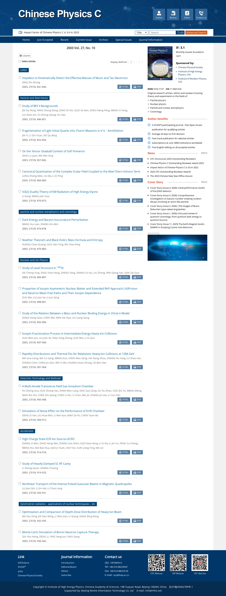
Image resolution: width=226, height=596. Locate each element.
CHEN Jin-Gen (46, 362)
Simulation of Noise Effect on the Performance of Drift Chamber (63, 411)
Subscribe (66, 575)
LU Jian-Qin (28, 488)
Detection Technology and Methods (40, 378)
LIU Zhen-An (29, 114)
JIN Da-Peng (29, 110)
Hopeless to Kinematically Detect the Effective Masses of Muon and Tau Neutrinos (75, 78)
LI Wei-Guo (60, 415)
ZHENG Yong (68, 272)
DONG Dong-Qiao (32, 317)
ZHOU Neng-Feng (100, 110)
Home (26, 39)
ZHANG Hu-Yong (116, 358)
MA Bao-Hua (42, 447)
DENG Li (44, 536)
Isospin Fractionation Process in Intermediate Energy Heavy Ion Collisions (69, 333)
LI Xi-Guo (90, 338)
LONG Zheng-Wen (32, 175)
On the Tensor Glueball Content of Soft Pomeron (53, 151)
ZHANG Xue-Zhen (69, 443)
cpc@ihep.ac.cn (121, 575)
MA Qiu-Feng (29, 516)
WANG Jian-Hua (40, 196)
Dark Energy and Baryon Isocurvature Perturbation (55, 220)
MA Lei (99, 447)
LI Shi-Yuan (35, 135)
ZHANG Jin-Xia (99, 395)
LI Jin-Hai (41, 488)
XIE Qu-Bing (50, 135)
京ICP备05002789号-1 (181, 586)
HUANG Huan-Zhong (80, 362)
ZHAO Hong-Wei (49, 443)
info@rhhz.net (153, 590)
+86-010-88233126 (119, 570)
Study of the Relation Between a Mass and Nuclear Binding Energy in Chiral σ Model (75, 313)
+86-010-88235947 (118, 566)
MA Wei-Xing (46, 155)
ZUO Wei (27, 297)
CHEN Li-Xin (64, 395)
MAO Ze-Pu (73, 415)
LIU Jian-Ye (39, 297)
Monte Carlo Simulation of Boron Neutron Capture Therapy (60, 532)
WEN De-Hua (63, 317)
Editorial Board (68, 566)
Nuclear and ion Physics (34, 260)
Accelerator (26, 431)
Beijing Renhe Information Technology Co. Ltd (107, 590)
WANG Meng (134, 390)
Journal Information (150, 39)
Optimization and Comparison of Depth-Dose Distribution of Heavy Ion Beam (72, 512)
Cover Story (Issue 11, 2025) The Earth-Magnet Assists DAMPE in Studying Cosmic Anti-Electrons (177, 225)
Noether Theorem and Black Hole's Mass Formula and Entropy (62, 240)
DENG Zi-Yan (29, 415)
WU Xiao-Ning (72, 244)
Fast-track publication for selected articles (173, 138)
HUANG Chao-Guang (34, 244)
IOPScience (23, 562)
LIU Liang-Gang (80, 317)
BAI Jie (85, 395)
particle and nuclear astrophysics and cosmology (48, 211)
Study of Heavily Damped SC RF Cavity (46, 464)
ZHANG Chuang (49, 468)
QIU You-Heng (30, 536)
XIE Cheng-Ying (30, 272)
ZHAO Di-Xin (66, 110)
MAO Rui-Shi (29, 395)
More (204, 152)
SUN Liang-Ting (85, 447)
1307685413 (116, 562)
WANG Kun (61, 358)
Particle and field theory (34, 98)
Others (64, 570)
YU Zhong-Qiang (46, 114)
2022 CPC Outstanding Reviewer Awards (170, 171)
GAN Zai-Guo (131, 272)
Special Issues (124, 39)
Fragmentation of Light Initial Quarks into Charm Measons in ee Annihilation (72, 131)
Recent (64, 39)
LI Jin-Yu (113, 443)
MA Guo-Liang (30, 358)
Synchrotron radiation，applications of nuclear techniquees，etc (57, 504)
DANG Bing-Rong (89, 516)
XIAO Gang (73, 536)
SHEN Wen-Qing (78, 358)
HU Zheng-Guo (30, 390)
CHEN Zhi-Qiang (47, 395)
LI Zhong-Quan (30, 468)
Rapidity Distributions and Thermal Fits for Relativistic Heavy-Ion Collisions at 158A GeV (78, 354)
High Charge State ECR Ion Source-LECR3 (48, 439)
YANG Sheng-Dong (47, 110)
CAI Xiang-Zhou (97, 358)
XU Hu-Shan (104, 390)
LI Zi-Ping (57, 175)
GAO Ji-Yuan (57, 447)
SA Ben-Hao (99, 362)
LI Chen (76, 395)
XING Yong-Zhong (62, 338)
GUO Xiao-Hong (89, 443)
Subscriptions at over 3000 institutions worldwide (177, 142)
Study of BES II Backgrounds (40, 106)
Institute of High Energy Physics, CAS (190, 73)
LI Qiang (73, 516)
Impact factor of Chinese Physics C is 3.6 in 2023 (51, 32)
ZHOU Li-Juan (29, 155)
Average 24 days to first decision (168, 133)
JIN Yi (25, 135)
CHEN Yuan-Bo (89, 415)
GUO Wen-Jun (30, 338)
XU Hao (61, 114)
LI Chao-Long (54, 488)
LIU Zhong (99, 272)
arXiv (20, 571)
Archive (103, 39)
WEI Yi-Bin (61, 362)
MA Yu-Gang (46, 358)
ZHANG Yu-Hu (84, 272)
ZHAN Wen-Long (69, 390)
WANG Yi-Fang (119, 110)
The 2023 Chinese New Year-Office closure (171, 175)
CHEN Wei (49, 317)
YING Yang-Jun (58, 536)
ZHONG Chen (29, 362)
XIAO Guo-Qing (88, 390)
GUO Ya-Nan (81, 110)
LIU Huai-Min (45, 415)
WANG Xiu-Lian (30, 224)
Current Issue (84, 39)
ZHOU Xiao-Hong (50, 272)
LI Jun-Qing (52, 297)
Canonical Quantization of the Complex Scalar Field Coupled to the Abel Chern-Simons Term (81, 171)
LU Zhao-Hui (134, 358)
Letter (23, 70)
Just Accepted (45, 39)
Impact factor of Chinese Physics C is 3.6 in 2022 (174, 167)
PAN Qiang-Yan (114, 272)
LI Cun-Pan (114, 395)
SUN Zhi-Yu (119, 390)
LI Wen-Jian (61, 516)
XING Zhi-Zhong (31, 82)
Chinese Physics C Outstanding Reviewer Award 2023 (177, 163)
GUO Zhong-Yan (49, 390)
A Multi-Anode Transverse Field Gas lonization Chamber (58, 386)
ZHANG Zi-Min (30, 443)
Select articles (27, 61)
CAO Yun (71, 447)
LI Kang (26, 196)
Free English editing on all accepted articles (173, 147)
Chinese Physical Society (190, 67)
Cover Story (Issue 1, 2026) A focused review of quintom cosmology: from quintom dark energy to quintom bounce (176, 216)
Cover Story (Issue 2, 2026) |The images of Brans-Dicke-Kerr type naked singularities (175, 207)
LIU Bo (47, 175)
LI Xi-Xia (103, 443)
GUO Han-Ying (55, 244)
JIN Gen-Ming (45, 516)
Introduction (67, 562)
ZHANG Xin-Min (49, 224)
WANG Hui (28, 447)
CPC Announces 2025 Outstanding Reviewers (173, 158)
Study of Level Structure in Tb (43, 268)
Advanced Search (196, 32)
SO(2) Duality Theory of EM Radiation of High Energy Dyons (60, 192)
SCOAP (22, 566)
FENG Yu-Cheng (129, 443)
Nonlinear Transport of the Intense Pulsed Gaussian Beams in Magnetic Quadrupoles (77, 484)
